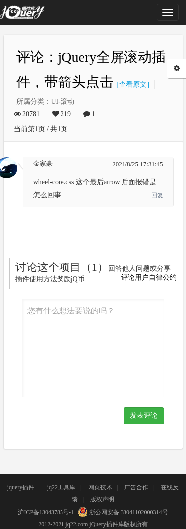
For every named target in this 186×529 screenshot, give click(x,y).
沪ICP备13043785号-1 (46, 512)
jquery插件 (21, 487)
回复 (157, 195)
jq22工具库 (61, 487)
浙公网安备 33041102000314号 (121, 512)
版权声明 (102, 499)
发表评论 (144, 415)
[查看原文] (131, 84)
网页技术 (100, 487)
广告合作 (136, 487)
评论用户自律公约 (149, 277)
